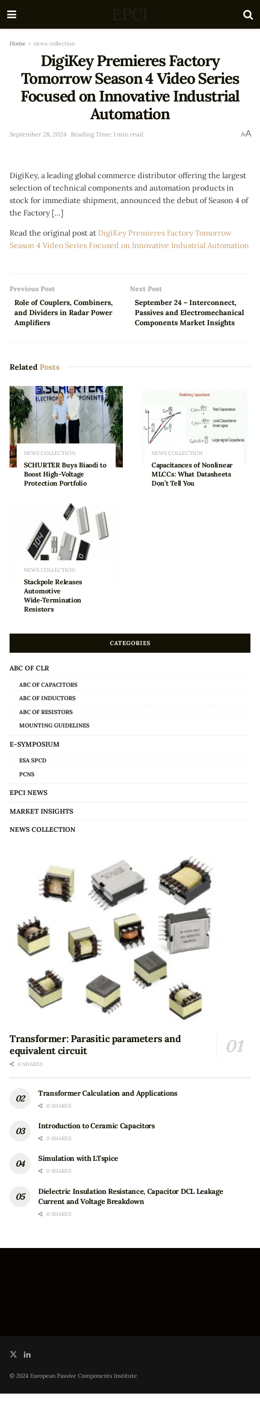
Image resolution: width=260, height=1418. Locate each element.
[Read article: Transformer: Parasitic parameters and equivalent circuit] (130, 963)
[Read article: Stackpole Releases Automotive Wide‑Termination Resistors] (66, 567)
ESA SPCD (32, 784)
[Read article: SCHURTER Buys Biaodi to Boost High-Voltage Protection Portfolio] (66, 450)
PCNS (26, 798)
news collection (54, 43)
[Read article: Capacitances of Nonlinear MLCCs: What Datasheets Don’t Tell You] (193, 450)
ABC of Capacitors (48, 708)
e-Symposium (35, 768)
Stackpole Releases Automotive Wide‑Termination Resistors (53, 620)
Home (18, 43)
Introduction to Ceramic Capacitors (96, 1150)
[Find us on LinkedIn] (27, 1378)
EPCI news (28, 817)
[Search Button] (248, 14)
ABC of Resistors (46, 736)
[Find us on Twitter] (13, 1378)
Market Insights (41, 835)
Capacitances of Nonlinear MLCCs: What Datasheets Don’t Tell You (192, 498)
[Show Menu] (11, 14)
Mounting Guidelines (54, 749)
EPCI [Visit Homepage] (129, 14)
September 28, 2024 (38, 134)
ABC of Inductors (47, 722)
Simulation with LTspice (78, 1182)
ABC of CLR (29, 692)
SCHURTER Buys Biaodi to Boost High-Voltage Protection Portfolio (65, 498)
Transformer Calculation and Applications (107, 1117)
